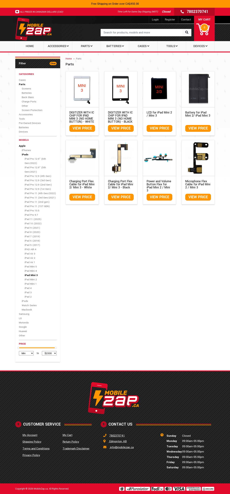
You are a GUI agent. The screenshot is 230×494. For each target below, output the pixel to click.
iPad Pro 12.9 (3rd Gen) (38, 180)
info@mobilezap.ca (121, 447)
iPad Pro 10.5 (32, 210)
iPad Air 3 (30, 253)
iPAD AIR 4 (30, 249)
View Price (82, 128)
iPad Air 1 (30, 262)
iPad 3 (28, 292)
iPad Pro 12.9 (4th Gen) (38, 176)
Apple (22, 146)
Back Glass (28, 97)
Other (25, 106)
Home (30, 46)
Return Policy (71, 442)
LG (20, 318)
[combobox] (146, 32)
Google (23, 327)
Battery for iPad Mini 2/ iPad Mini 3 (197, 114)
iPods (25, 301)
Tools (22, 118)
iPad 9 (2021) (32, 227)
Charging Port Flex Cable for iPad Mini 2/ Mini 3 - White (82, 184)
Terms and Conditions (36, 449)
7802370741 (117, 436)
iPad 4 (28, 288)
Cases (22, 80)
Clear (53, 63)
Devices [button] (199, 46)
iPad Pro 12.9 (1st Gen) (38, 189)
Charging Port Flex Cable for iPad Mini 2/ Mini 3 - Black (120, 184)
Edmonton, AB (118, 441)
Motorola (24, 322)
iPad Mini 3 (31, 275)
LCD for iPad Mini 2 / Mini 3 (159, 114)
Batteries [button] (113, 46)
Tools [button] (170, 46)
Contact (186, 20)
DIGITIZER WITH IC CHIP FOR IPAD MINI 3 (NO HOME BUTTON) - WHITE (81, 117)
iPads (25, 154)
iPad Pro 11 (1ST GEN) (37, 206)
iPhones (26, 150)
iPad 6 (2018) (32, 240)
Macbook (27, 309)
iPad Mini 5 (31, 266)
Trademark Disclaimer (76, 449)
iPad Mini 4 (31, 271)
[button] (204, 27)
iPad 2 (28, 296)
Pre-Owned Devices (30, 123)
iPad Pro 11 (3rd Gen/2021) (40, 197)
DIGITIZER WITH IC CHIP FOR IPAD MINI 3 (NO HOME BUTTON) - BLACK (120, 117)
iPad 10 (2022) (33, 223)
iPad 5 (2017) (32, 245)
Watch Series (29, 305)
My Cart (67, 435)
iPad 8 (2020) (32, 232)
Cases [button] (142, 46)
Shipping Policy (31, 442)
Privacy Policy (31, 455)
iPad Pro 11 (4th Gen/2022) (40, 193)
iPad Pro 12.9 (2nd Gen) (38, 184)
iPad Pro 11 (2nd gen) (37, 202)
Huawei (23, 331)
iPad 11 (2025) (33, 219)
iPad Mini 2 (31, 279)
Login (155, 20)
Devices (23, 131)
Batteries (27, 93)
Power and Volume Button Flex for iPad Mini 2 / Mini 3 (159, 186)
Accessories (26, 114)
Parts (22, 84)
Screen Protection (32, 110)
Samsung (24, 314)
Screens (26, 88)
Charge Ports (29, 101)
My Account (29, 435)
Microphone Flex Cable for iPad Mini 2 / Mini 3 (197, 184)
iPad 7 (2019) (32, 236)
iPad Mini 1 (31, 284)
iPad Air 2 (30, 258)
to (38, 353)
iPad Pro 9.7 (31, 215)
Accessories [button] (57, 46)
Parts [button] (85, 46)
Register (170, 20)
